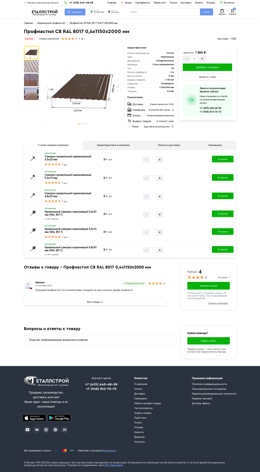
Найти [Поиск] (206, 12)
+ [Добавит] (202, 59)
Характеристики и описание (113, 145)
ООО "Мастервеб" (114, 465)
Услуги (173, 2)
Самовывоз (215, 145)
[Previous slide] (46, 86)
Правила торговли (202, 398)
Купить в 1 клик (207, 77)
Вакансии (139, 437)
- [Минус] (186, 59)
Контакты (139, 441)
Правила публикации (218, 303)
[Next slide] (118, 86)
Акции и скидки (142, 413)
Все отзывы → (95, 302)
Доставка (186, 2)
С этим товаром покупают (53, 145)
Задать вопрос (208, 340)
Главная (111, 2)
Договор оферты (201, 403)
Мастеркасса (109, 450)
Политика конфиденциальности (209, 384)
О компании (140, 384)
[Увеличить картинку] (32, 159)
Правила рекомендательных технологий (214, 393)
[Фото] (82, 86)
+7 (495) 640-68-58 (210, 108)
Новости (139, 432)
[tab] (79, 124)
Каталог (74, 12)
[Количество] (194, 58)
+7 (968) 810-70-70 (210, 111)
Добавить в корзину (207, 67)
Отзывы (210, 2)
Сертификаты (142, 2)
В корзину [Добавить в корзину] (223, 159)
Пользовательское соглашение (209, 389)
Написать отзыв (208, 285)
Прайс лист (160, 2)
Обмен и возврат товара (147, 403)
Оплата (199, 2)
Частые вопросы (143, 408)
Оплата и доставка (169, 145)
